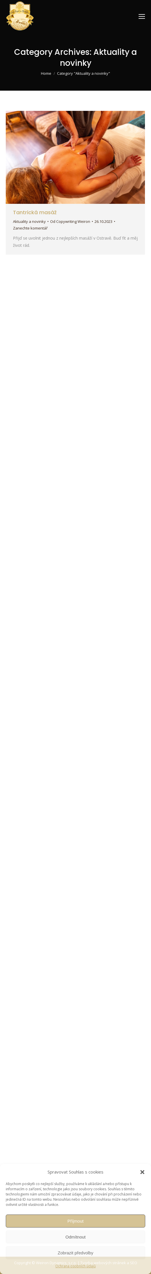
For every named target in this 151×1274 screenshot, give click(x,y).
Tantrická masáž (34, 212)
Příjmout (75, 1221)
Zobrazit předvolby (75, 1252)
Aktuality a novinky (29, 221)
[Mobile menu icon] (141, 16)
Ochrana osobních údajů (75, 1266)
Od (70, 221)
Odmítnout (75, 1236)
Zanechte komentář (30, 228)
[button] (142, 1172)
